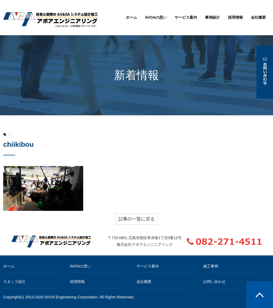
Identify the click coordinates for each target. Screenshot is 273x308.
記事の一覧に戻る (136, 219)
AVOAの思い (156, 17)
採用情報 (235, 17)
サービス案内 (186, 17)
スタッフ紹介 (14, 281)
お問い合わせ (214, 281)
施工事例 (210, 266)
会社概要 (258, 17)
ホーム (131, 17)
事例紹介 (212, 17)
